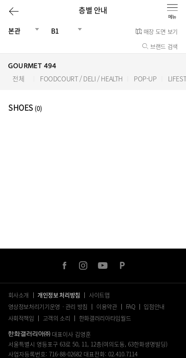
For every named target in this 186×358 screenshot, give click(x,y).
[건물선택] (20, 30)
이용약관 (106, 306)
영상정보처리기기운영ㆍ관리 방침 (48, 306)
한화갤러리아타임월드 (105, 318)
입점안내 (154, 306)
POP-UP (145, 78)
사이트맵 (99, 295)
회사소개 (18, 295)
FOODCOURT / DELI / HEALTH (81, 78)
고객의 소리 (56, 318)
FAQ (130, 306)
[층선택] (63, 30)
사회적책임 (21, 318)
